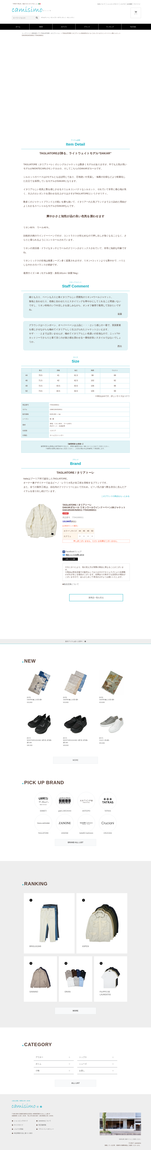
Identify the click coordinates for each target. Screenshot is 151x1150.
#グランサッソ (62, 17)
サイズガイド (18, 1125)
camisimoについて (44, 1121)
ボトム (38, 1064)
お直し (82, 1071)
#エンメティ (70, 17)
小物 (37, 1071)
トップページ (26, 33)
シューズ (83, 1064)
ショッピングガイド (112, 4)
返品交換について (71, 584)
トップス (83, 1057)
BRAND (34, 33)
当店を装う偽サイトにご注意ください (130, 1139)
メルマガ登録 (18, 1129)
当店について (101, 4)
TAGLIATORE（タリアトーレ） (51, 33)
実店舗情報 (42, 1125)
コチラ (127, 396)
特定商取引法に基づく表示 (23, 1133)
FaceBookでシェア (72, 552)
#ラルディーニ (45, 17)
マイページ (137, 4)
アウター (39, 1057)
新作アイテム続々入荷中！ (75, 641)
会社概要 (129, 4)
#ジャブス (54, 17)
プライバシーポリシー (46, 1129)
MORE (75, 760)
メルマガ (122, 4)
